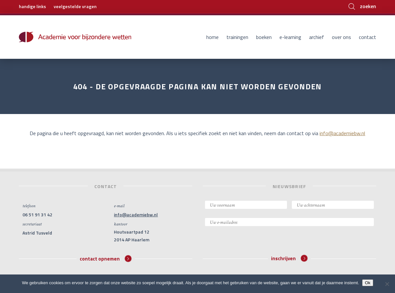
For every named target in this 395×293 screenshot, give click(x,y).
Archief (316, 37)
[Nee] (387, 284)
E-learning (290, 37)
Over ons (341, 37)
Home (212, 37)
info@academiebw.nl (342, 133)
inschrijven (289, 258)
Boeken (264, 37)
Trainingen (237, 37)
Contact (367, 37)
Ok (367, 282)
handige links (32, 6)
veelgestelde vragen (75, 6)
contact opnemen (105, 258)
